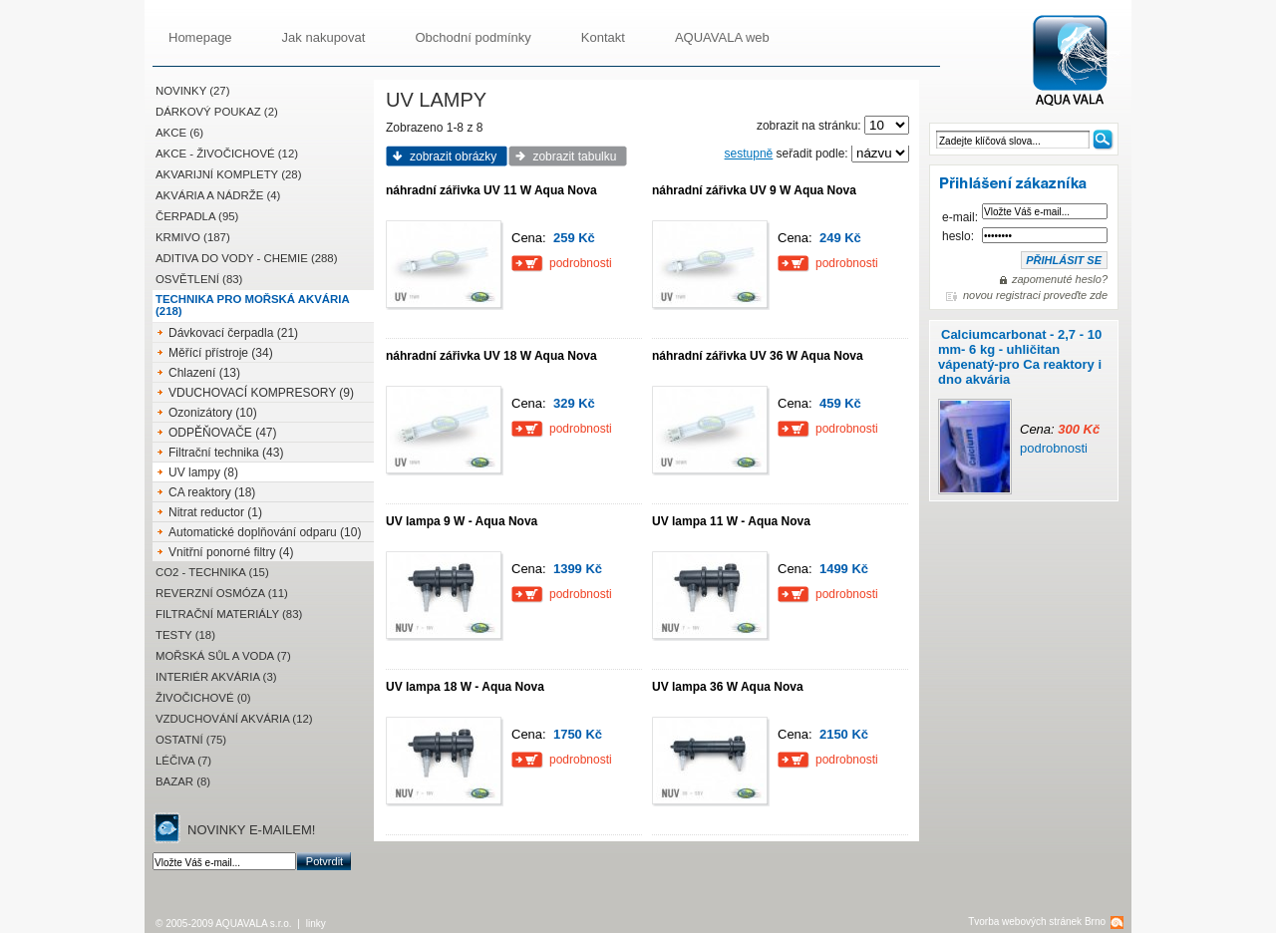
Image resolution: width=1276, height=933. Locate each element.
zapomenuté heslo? (1060, 279)
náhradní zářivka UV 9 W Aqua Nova (754, 190)
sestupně (749, 153)
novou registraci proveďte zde (1035, 295)
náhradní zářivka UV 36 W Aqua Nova (757, 356)
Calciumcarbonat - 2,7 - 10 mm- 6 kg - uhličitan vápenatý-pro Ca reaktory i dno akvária (1020, 357)
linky (316, 923)
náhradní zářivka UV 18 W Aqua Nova (491, 356)
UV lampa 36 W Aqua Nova (727, 687)
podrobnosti (1054, 448)
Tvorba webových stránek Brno (1037, 921)
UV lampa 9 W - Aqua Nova (461, 521)
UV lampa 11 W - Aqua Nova (731, 521)
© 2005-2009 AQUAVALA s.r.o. (224, 923)
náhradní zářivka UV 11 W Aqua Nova (491, 190)
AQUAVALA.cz (1078, 61)
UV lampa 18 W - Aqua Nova (465, 687)
